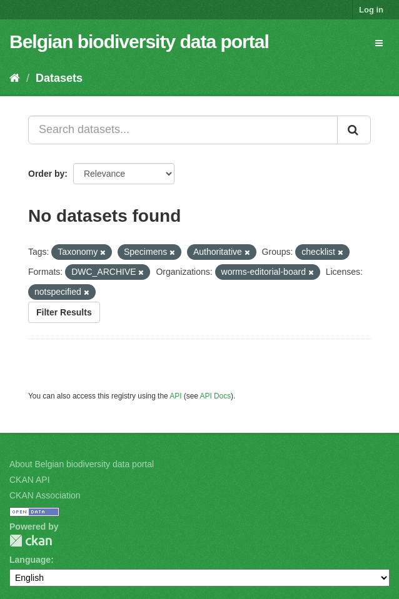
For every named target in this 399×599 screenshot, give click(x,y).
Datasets (59, 78)
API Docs (215, 396)
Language (30, 560)
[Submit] (354, 130)
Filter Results (64, 312)
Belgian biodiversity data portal (139, 41)
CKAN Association (45, 495)
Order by (46, 174)
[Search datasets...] (183, 130)
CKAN (30, 540)
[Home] (14, 78)
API (175, 396)
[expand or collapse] (379, 43)
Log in (371, 9)
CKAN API (29, 480)
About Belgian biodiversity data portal (81, 464)
